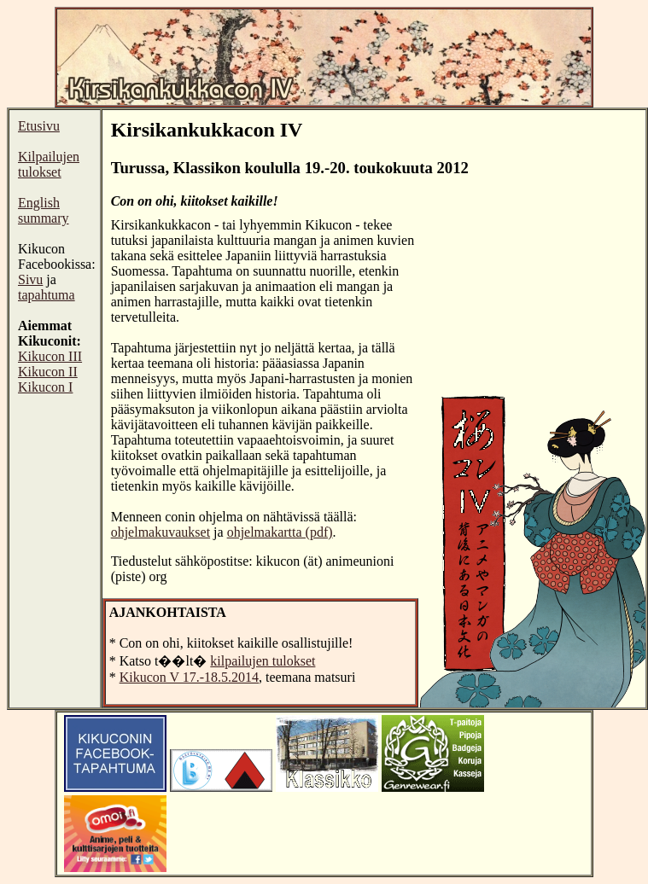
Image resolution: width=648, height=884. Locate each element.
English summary (43, 210)
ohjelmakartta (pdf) (280, 532)
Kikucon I (45, 387)
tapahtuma (46, 295)
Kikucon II (48, 371)
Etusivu (39, 126)
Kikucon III (50, 356)
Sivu (30, 279)
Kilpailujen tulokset (48, 164)
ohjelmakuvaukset (160, 532)
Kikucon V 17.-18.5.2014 (189, 677)
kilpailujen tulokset (262, 661)
